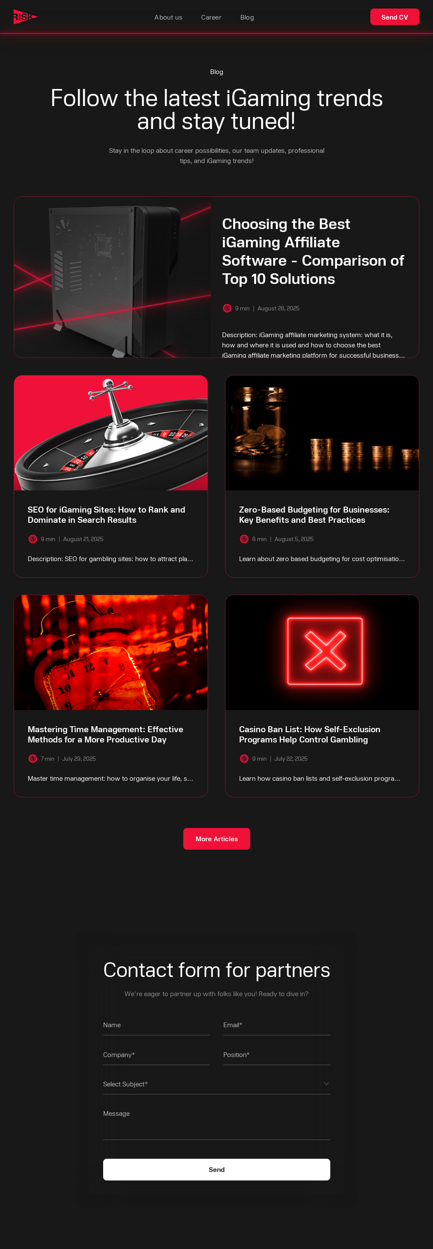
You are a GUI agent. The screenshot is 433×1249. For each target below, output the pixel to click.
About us (168, 17)
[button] (216, 1086)
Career (211, 17)
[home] (26, 16)
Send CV (394, 17)
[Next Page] (216, 839)
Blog (247, 17)
